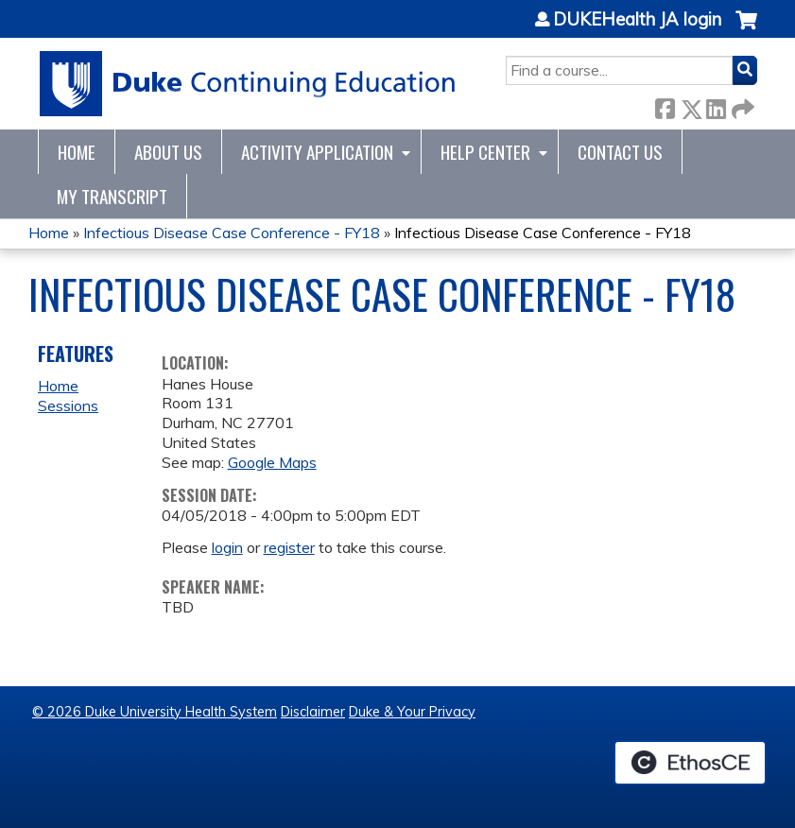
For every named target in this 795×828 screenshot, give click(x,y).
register (289, 547)
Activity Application (317, 151)
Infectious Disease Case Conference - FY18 (231, 232)
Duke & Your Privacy (412, 711)
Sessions (68, 405)
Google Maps (272, 462)
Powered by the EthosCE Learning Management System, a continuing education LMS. (690, 762)
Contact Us (620, 151)
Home (76, 151)
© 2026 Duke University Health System (154, 711)
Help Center (485, 151)
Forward (741, 105)
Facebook (664, 105)
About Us (168, 151)
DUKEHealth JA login (637, 19)
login (227, 547)
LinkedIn (715, 105)
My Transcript (112, 196)
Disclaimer (313, 711)
